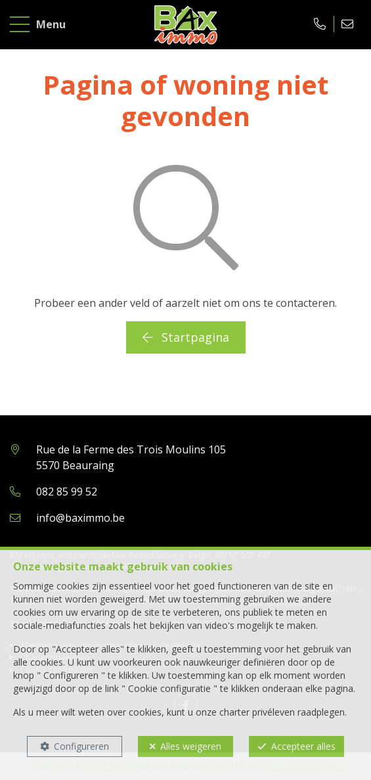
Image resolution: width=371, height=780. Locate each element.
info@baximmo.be (80, 518)
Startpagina (185, 337)
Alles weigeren (190, 746)
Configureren (81, 746)
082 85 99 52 (66, 491)
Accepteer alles (303, 746)
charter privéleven (257, 712)
